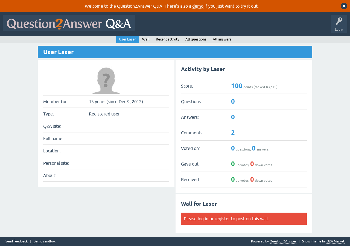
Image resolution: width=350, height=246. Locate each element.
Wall (146, 39)
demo (197, 6)
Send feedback (16, 241)
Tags (230, 27)
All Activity (147, 27)
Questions (169, 27)
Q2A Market (335, 241)
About (306, 27)
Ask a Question (270, 27)
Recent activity (167, 39)
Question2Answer (283, 241)
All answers (222, 39)
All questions (195, 39)
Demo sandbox (44, 241)
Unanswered (209, 27)
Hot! (188, 27)
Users (247, 27)
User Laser (127, 39)
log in (203, 218)
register (222, 218)
